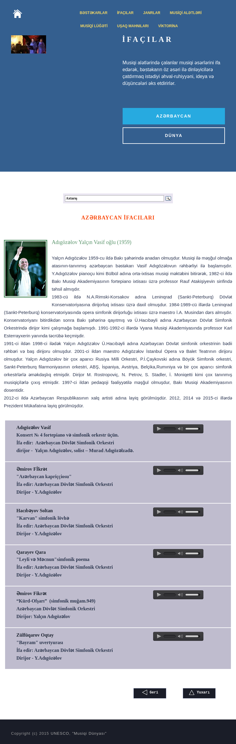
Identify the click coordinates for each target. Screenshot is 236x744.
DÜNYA (174, 135)
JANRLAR (151, 13)
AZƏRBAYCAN (173, 116)
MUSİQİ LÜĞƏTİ (94, 26)
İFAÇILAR (125, 13)
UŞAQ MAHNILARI (133, 26)
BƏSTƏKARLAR (94, 13)
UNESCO (60, 733)
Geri (149, 692)
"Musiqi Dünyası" (89, 733)
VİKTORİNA (168, 26)
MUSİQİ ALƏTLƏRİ (186, 13)
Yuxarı (199, 692)
